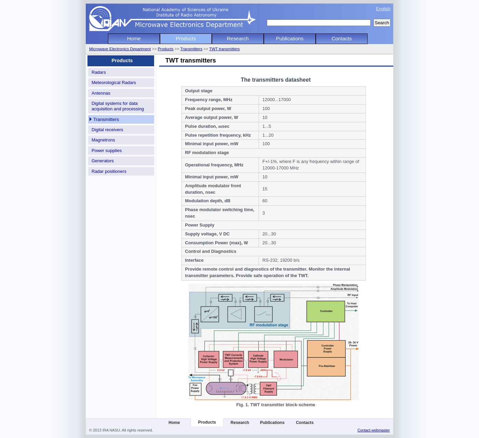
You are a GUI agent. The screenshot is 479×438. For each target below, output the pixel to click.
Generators (103, 160)
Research (238, 38)
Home (134, 38)
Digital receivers (107, 129)
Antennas (101, 93)
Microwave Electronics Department (120, 48)
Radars (99, 72)
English (383, 8)
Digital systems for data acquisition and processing (118, 106)
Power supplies (107, 150)
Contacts (342, 38)
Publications (290, 38)
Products (186, 38)
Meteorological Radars (114, 82)
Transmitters (191, 48)
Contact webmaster (373, 430)
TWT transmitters (224, 48)
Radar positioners (109, 171)
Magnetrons (103, 139)
